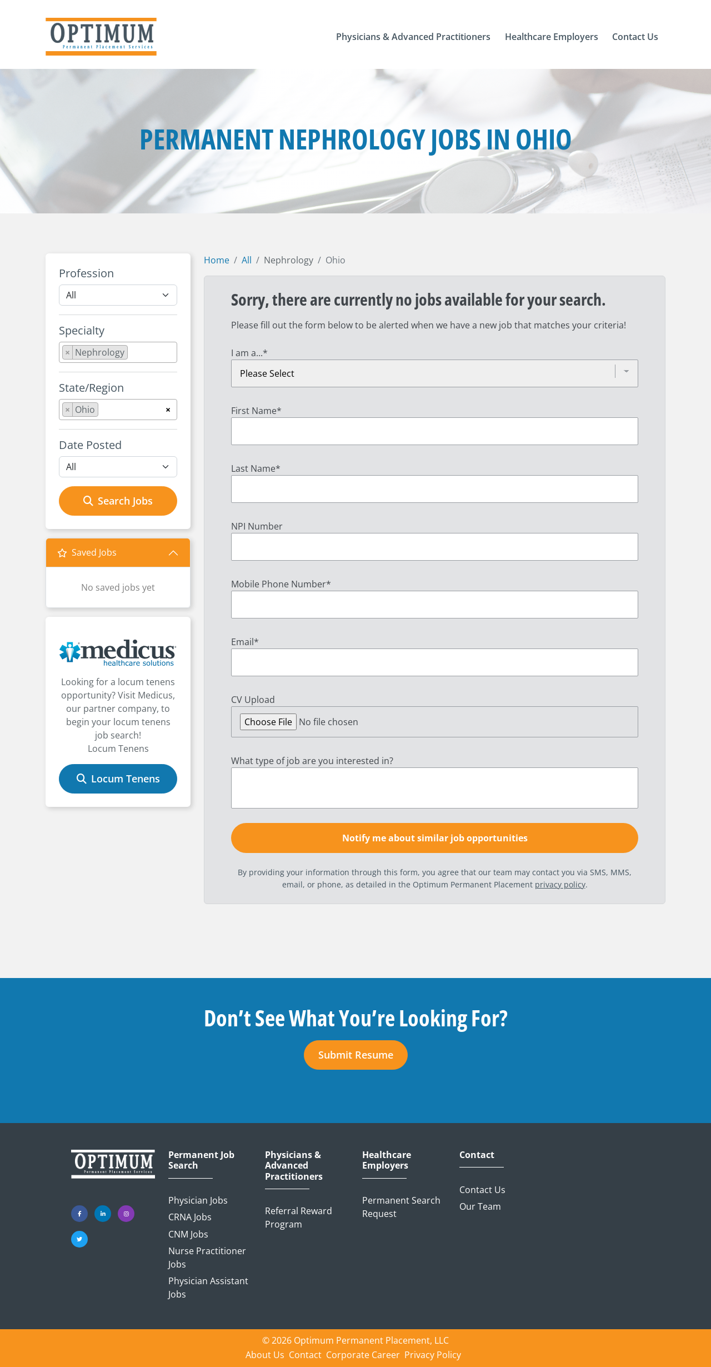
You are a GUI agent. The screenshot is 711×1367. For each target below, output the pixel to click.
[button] (413, 37)
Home (216, 260)
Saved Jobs (87, 552)
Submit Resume (355, 1054)
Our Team (480, 1206)
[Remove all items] (168, 407)
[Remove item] (68, 352)
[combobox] (118, 352)
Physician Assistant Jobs (208, 1287)
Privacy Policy (432, 1355)
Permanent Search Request (401, 1207)
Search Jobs (118, 500)
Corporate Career (363, 1355)
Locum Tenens (118, 778)
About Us (265, 1355)
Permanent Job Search (201, 1160)
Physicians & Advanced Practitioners (294, 1166)
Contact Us (482, 1190)
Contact (476, 1155)
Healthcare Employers (386, 1160)
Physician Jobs (198, 1200)
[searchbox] (134, 355)
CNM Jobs (188, 1234)
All (247, 260)
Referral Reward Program (298, 1217)
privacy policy (560, 884)
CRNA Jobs (190, 1217)
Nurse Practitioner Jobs (207, 1257)
